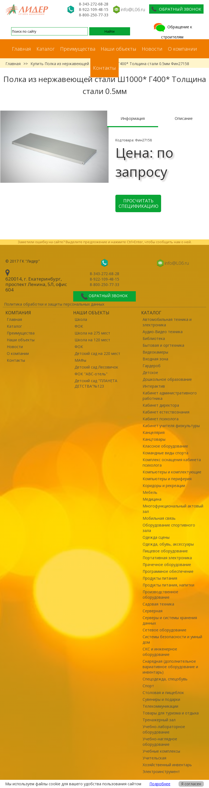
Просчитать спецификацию (138, 203)
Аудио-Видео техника (163, 331)
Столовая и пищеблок (163, 692)
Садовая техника (158, 604)
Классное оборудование (165, 446)
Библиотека (154, 338)
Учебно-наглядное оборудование (160, 741)
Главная (21, 48)
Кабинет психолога (161, 418)
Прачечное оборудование (167, 564)
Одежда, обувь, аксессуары (168, 544)
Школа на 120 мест (92, 339)
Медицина (152, 499)
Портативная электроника (167, 557)
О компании (182, 48)
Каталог (45, 48)
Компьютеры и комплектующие (172, 471)
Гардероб (152, 365)
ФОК (79, 326)
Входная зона (155, 358)
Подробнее (159, 783)
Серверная (152, 610)
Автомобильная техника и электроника (167, 322)
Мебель (150, 492)
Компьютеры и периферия (167, 478)
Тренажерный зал (159, 719)
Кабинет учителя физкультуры (171, 425)
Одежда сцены (156, 537)
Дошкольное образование (167, 379)
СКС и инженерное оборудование (160, 651)
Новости (152, 48)
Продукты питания (160, 578)
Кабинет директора (161, 405)
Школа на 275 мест (92, 333)
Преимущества (77, 48)
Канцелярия (154, 432)
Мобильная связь (159, 518)
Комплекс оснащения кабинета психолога (172, 462)
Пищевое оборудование (165, 550)
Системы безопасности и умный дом (172, 639)
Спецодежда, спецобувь (165, 678)
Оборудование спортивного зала (169, 527)
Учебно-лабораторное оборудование (164, 729)
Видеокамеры (155, 352)
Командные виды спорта (165, 452)
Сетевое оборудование (164, 629)
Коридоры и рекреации (164, 485)
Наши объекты (118, 48)
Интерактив (154, 386)
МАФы (80, 360)
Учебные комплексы (161, 751)
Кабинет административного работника (170, 395)
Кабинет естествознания (166, 412)
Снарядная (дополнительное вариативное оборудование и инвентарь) (170, 667)
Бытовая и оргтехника (163, 345)
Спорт (148, 685)
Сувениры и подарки (161, 699)
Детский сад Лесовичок (96, 367)
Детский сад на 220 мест (97, 353)
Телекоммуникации (160, 706)
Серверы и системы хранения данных (170, 620)
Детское (150, 372)
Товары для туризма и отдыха (171, 713)
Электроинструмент (161, 771)
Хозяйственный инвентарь (167, 764)
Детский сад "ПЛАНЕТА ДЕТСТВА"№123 (96, 383)
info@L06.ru (133, 9)
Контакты (104, 68)
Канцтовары (154, 439)
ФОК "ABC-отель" (91, 373)
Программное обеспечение (168, 571)
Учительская (154, 757)
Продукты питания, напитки (168, 585)
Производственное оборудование (160, 594)
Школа (81, 319)
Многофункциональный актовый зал (173, 508)
